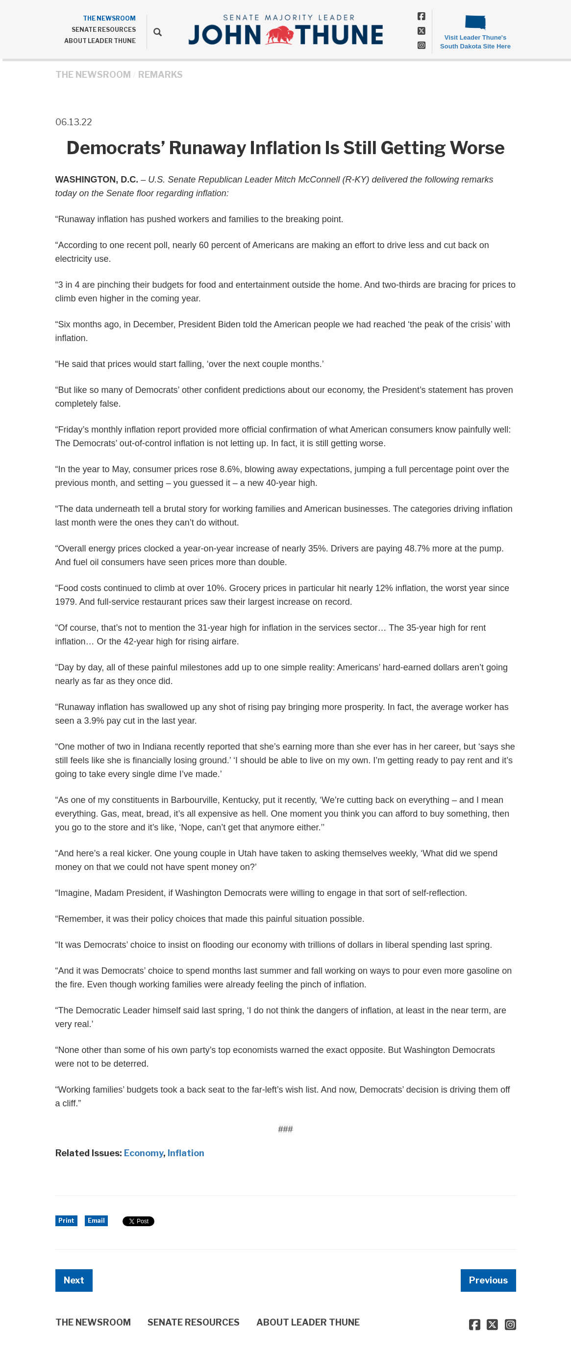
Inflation (186, 1153)
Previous (488, 1280)
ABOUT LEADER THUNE (100, 41)
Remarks (160, 74)
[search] (154, 32)
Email (96, 1220)
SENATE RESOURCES (104, 29)
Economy (143, 1153)
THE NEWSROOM (109, 18)
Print (66, 1220)
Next (74, 1280)
